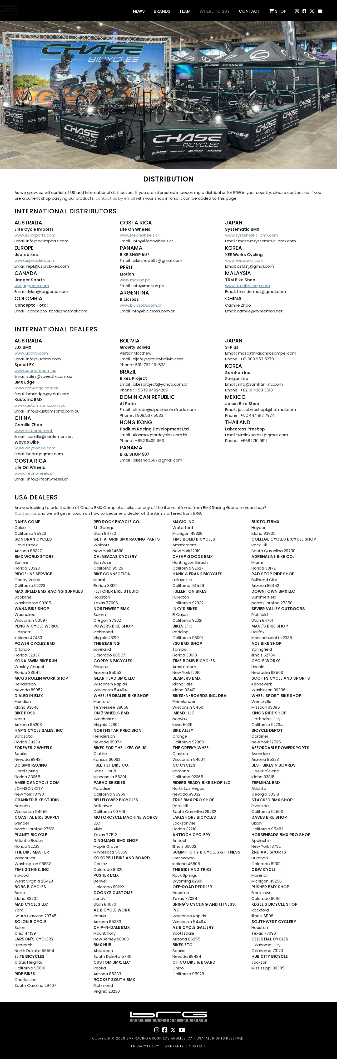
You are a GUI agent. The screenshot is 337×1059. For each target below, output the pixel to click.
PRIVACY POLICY (145, 1046)
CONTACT (197, 1046)
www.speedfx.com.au (35, 370)
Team (185, 11)
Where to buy (215, 11)
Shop (277, 11)
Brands (162, 11)
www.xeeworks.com (244, 260)
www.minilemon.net (33, 430)
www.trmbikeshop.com (247, 285)
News (139, 11)
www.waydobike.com (35, 448)
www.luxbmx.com (31, 353)
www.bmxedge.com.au (36, 388)
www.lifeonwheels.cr (139, 235)
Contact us (25, 513)
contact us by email (115, 198)
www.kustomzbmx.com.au (40, 405)
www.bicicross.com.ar (141, 305)
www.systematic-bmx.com (251, 235)
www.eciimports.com (35, 235)
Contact (249, 11)
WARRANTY (174, 1046)
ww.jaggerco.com (31, 285)
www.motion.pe (135, 280)
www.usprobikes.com (35, 260)
